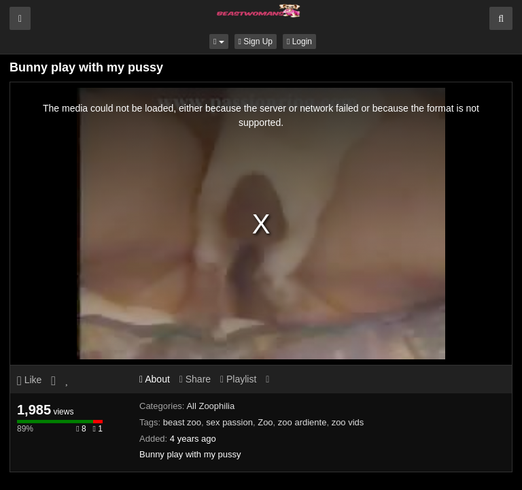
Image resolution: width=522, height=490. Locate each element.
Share (195, 379)
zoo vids (348, 422)
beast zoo (182, 422)
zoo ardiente (302, 422)
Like (29, 379)
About (154, 379)
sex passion (229, 422)
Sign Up (256, 41)
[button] (218, 41)
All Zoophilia (210, 406)
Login (299, 41)
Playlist (238, 379)
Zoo (265, 422)
